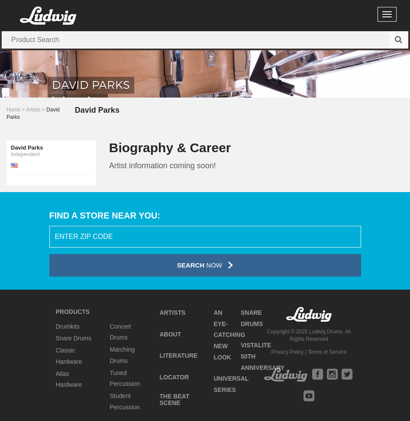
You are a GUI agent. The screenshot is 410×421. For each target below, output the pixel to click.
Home (13, 110)
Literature (178, 355)
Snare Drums (73, 338)
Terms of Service (327, 352)
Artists (33, 110)
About (170, 334)
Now (205, 265)
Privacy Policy (287, 352)
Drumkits (68, 326)
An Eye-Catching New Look (229, 335)
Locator (174, 377)
